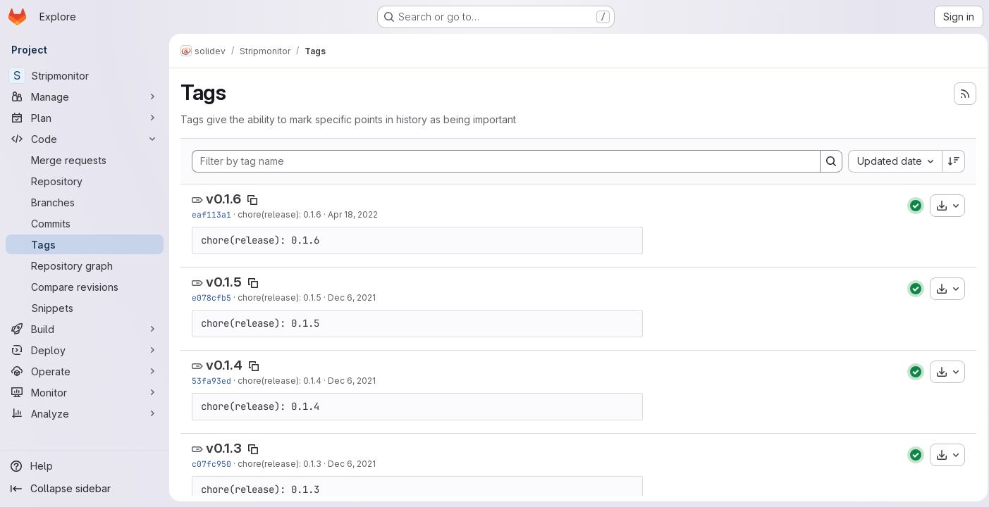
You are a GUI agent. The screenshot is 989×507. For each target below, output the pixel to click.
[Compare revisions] (85, 286)
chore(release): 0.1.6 (279, 214)
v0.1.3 (224, 448)
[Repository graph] (85, 265)
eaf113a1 (211, 214)
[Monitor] (85, 392)
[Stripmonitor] (85, 75)
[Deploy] (85, 350)
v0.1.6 (223, 199)
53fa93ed (211, 380)
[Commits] (85, 223)
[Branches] (85, 202)
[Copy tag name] (252, 200)
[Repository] (85, 181)
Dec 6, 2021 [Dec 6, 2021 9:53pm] (352, 380)
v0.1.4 (224, 365)
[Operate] (85, 371)
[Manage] (85, 96)
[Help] (85, 466)
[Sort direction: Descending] (949, 161)
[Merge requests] (85, 160)
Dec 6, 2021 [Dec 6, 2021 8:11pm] (352, 463)
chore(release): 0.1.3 (279, 463)
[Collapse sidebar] (85, 489)
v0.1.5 (224, 282)
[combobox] (891, 161)
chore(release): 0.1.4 (279, 380)
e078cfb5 (211, 297)
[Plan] (85, 117)
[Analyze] (85, 413)
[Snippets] (85, 308)
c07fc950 (211, 463)
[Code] (85, 139)
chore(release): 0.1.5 (279, 297)
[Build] (85, 329)
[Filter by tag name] (504, 161)
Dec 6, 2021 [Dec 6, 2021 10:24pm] (352, 297)
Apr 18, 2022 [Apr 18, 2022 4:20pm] (353, 214)
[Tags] (85, 244)
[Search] (827, 161)
